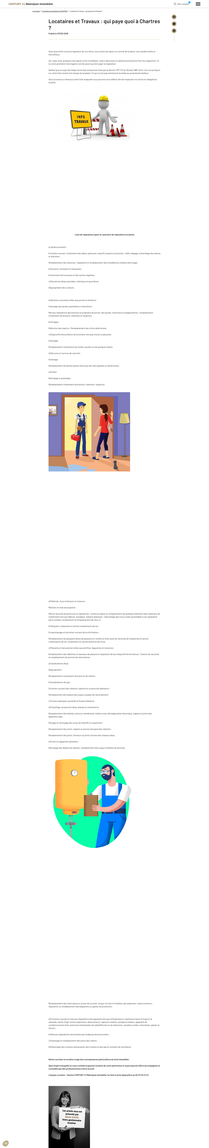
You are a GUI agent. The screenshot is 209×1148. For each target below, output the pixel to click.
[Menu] (198, 4)
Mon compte (181, 3)
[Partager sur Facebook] (174, 16)
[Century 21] (31, 4)
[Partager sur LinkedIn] (174, 30)
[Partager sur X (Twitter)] (174, 23)
